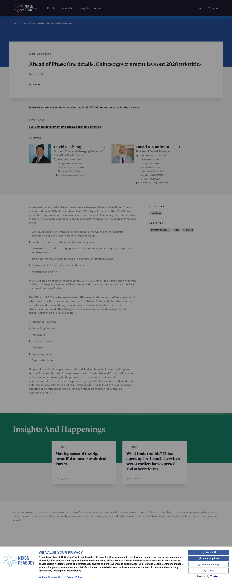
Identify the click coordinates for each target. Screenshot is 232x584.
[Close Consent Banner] (208, 570)
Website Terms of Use (50, 577)
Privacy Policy (74, 577)
